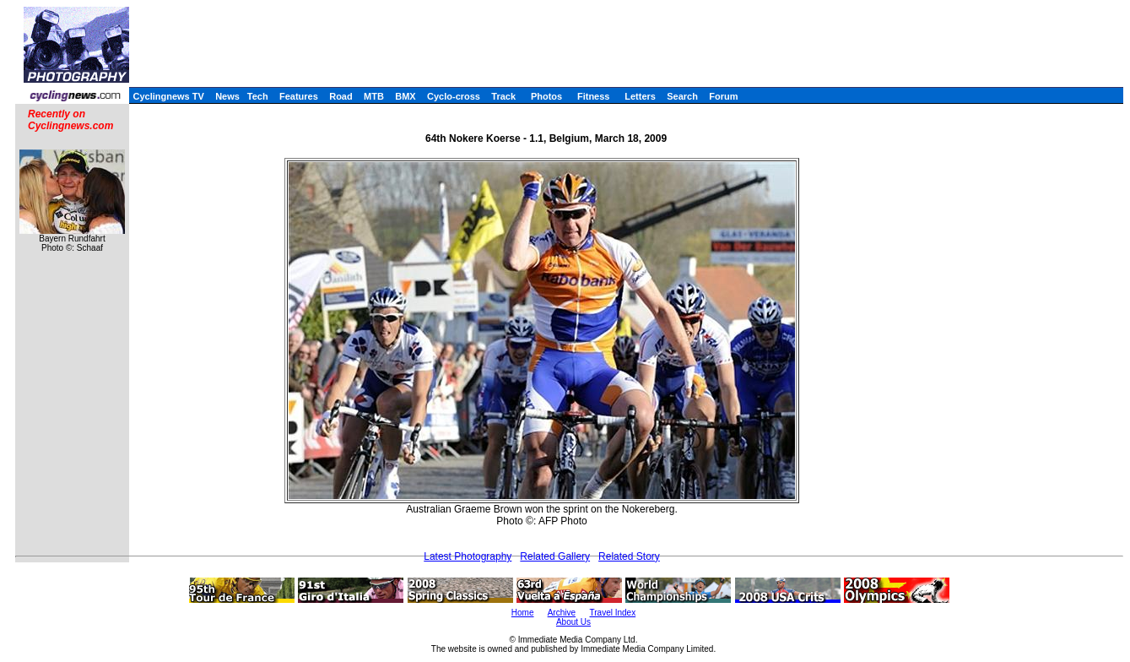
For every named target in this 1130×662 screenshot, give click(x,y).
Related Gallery (555, 556)
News (227, 96)
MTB (374, 96)
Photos (546, 96)
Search (682, 96)
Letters (640, 96)
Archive (562, 612)
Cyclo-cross (453, 96)
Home (522, 612)
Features (298, 96)
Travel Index (613, 612)
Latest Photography (467, 556)
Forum (723, 96)
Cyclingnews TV (167, 96)
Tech (257, 96)
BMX (405, 96)
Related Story (629, 556)
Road (341, 96)
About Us (573, 622)
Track (503, 96)
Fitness (593, 96)
